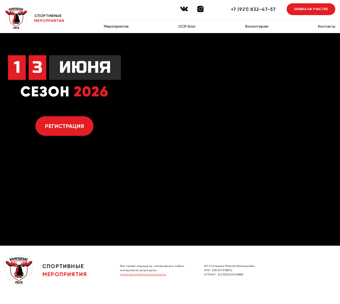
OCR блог (187, 26)
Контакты (326, 26)
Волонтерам (256, 26)
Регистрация (64, 126)
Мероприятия (116, 26)
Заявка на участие (311, 9)
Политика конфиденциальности (143, 274)
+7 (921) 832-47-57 (253, 9)
